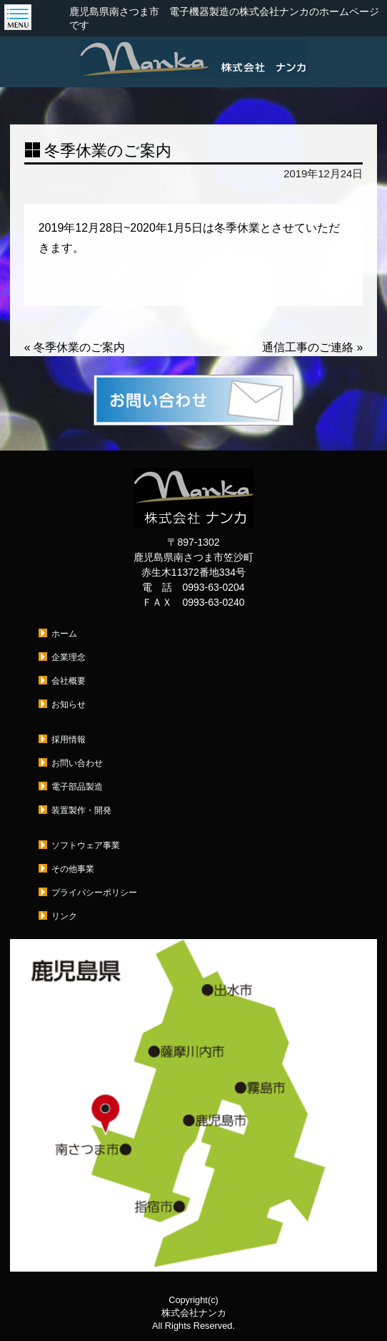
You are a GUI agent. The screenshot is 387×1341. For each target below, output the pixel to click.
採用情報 (68, 740)
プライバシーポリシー (94, 893)
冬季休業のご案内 (74, 347)
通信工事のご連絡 (312, 347)
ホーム (64, 634)
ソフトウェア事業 (85, 845)
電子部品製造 (77, 787)
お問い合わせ (77, 763)
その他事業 (72, 869)
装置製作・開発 (81, 810)
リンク (64, 916)
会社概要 (68, 681)
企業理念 (68, 657)
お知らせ (68, 704)
